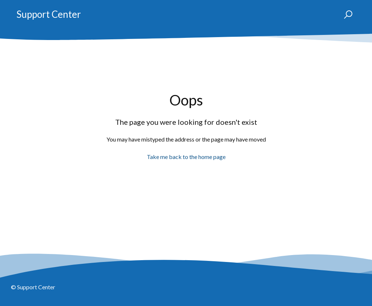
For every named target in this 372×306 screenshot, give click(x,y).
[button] (344, 14)
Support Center (48, 14)
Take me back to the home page (186, 156)
